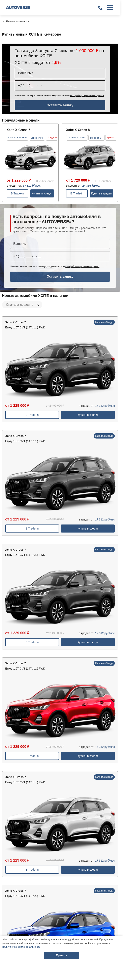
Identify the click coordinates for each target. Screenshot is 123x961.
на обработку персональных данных (87, 95)
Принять (61, 955)
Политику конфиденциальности (21, 946)
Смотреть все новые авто (16, 21)
